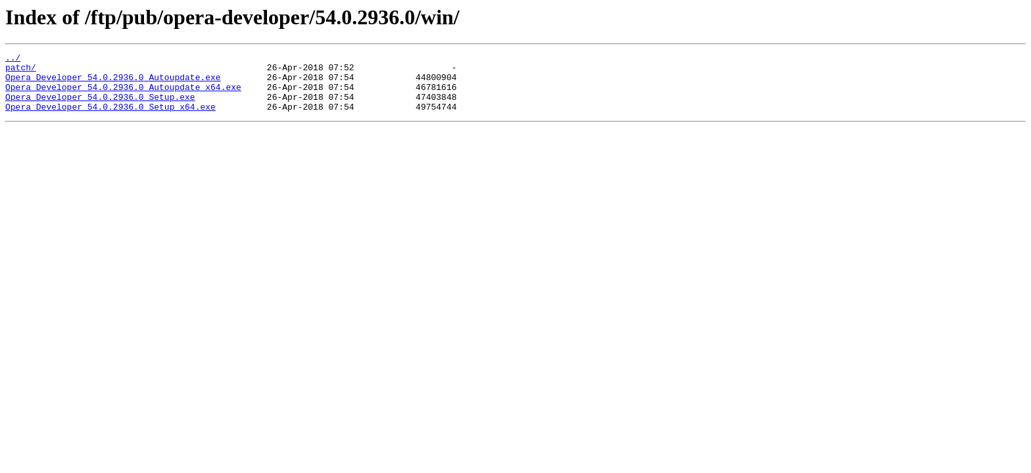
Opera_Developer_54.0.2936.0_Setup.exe (100, 106)
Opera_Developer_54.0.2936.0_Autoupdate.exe (113, 83)
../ (12, 59)
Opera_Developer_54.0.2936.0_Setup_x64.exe (110, 118)
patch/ (20, 71)
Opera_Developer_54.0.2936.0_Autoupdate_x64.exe (123, 95)
